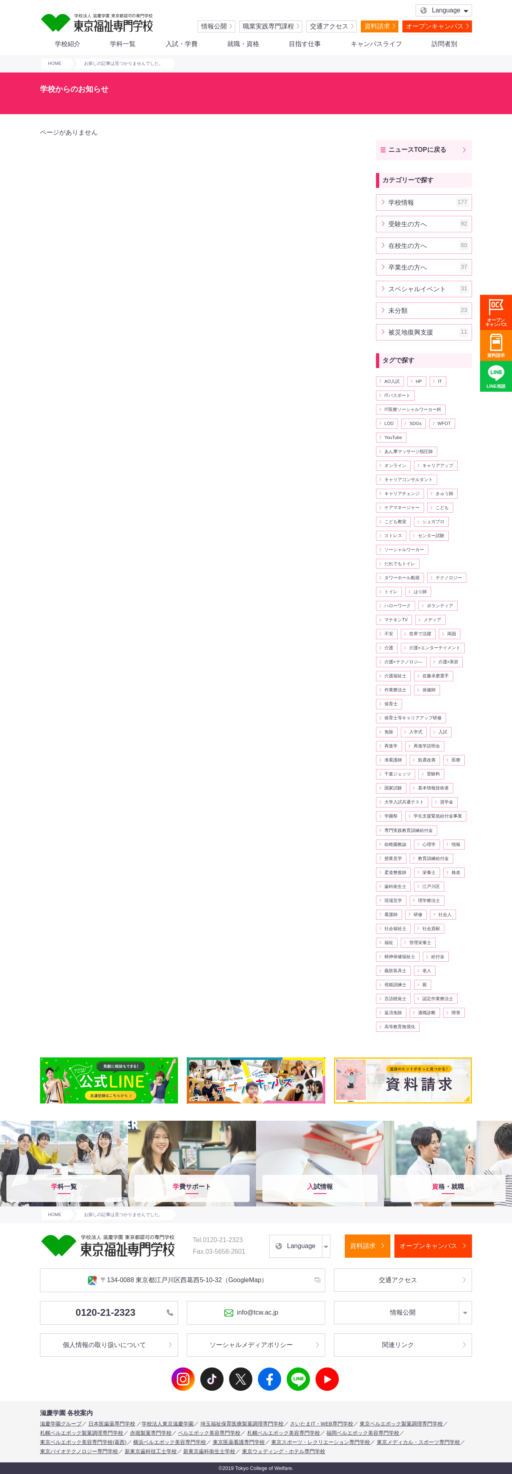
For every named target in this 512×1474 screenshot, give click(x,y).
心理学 (429, 844)
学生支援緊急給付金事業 (438, 816)
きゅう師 (444, 493)
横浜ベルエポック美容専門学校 (169, 1442)
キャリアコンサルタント (408, 479)
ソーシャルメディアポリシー (251, 1344)
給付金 (437, 956)
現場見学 (393, 900)
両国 (451, 633)
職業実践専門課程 (268, 26)
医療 (456, 759)
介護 (388, 647)
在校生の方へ (428, 245)
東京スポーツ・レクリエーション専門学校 (320, 1442)
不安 (388, 633)
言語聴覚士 (395, 998)
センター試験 (431, 535)
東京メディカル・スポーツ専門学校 (418, 1442)
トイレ (391, 591)
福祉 (388, 942)
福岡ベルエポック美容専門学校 (362, 1433)
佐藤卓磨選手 (435, 675)
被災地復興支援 (428, 332)
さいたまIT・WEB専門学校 (321, 1424)
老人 (426, 970)
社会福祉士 (395, 928)
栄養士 (429, 872)
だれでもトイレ (399, 563)
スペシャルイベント (428, 289)
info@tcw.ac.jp (251, 1313)
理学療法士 (429, 900)
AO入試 (392, 381)
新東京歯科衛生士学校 (209, 1451)
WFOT (444, 423)
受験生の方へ (428, 224)
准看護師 (393, 759)
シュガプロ (433, 521)
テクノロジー (449, 577)
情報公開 (214, 26)
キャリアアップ (437, 465)
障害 (456, 1012)
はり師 (420, 591)
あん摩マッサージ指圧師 (408, 451)
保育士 (391, 703)
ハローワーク (397, 605)
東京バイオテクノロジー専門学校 (79, 1451)
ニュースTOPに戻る (417, 149)
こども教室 (395, 521)
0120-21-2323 (124, 1312)
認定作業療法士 (437, 998)
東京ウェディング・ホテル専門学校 (283, 1451)
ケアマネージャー (402, 507)
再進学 (391, 745)
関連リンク (398, 1344)
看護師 (391, 914)
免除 (388, 731)
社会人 (445, 914)
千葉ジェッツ (397, 773)
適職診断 (427, 1012)
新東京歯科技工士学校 (151, 1451)
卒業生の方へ (428, 267)
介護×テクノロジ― (403, 661)
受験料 (433, 773)
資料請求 (377, 26)
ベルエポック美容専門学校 (209, 1433)
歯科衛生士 (395, 886)
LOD (389, 423)
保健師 (429, 689)
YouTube (393, 437)
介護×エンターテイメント (434, 647)
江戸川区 (431, 886)
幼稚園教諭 (395, 844)
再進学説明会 (427, 745)
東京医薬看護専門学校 (239, 1442)
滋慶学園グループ (61, 1424)
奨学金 (446, 801)
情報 (456, 844)
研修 (418, 914)
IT (440, 381)
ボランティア (440, 605)
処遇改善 (427, 759)
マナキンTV (396, 619)
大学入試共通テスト (404, 801)
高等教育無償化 (399, 1026)
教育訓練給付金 (433, 858)
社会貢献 (431, 928)
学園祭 (391, 816)
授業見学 (393, 858)
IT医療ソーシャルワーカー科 (412, 409)
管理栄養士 (420, 942)
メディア (432, 619)
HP (419, 381)
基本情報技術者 (433, 787)
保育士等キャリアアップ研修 (413, 717)
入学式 (415, 731)
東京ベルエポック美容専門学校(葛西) (83, 1442)
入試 (442, 731)
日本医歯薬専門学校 (111, 1424)
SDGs (416, 423)
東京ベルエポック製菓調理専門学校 (401, 1424)
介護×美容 (448, 661)
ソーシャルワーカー (404, 549)
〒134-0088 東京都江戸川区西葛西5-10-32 (178, 1280)
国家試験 (393, 787)
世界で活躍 (420, 633)
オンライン (395, 465)
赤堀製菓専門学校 (151, 1433)
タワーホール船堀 (402, 577)
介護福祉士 (395, 675)
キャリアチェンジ (402, 493)
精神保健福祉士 (399, 956)
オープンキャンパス (435, 26)
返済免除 (393, 1012)
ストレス (393, 535)
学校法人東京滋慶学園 (168, 1424)
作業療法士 (395, 689)
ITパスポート (397, 395)
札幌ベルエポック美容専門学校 (283, 1433)
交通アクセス (329, 26)
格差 (456, 872)
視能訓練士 (395, 984)
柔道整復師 (395, 872)
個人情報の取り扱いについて (104, 1344)
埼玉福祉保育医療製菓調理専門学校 (242, 1424)
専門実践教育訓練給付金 (408, 830)
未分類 (428, 310)
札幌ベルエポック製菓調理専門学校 (81, 1433)
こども (442, 507)
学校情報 (428, 202)
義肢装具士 (395, 970)
